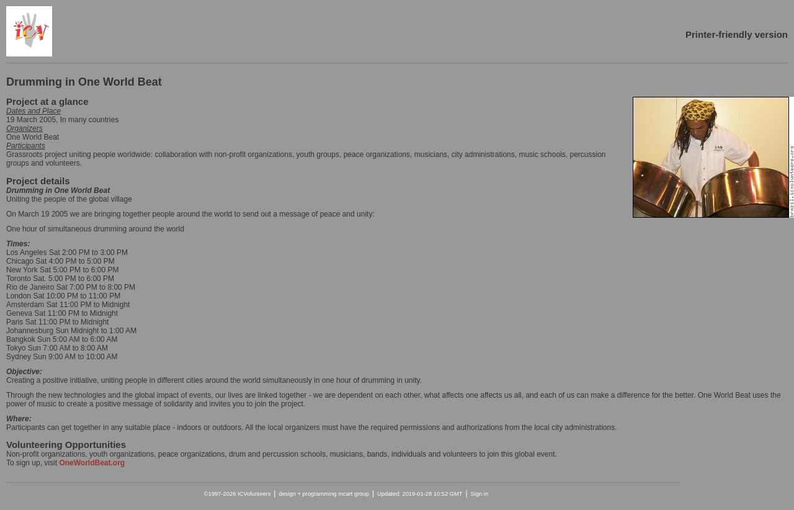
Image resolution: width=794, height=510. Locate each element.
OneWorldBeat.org (92, 463)
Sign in (480, 494)
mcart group (353, 494)
